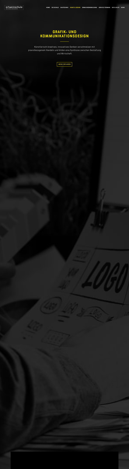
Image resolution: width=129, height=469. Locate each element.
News (123, 7)
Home (48, 7)
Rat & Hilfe (115, 7)
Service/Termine (104, 7)
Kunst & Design (75, 7)
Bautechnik (64, 7)
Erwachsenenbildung (89, 7)
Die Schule (55, 7)
